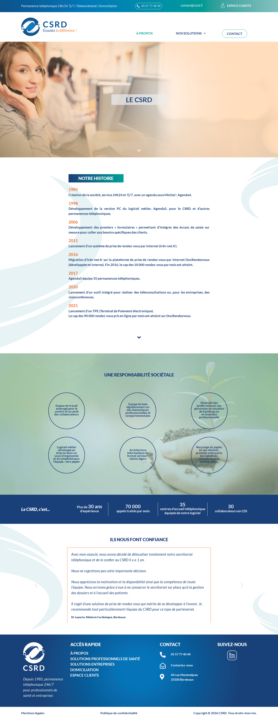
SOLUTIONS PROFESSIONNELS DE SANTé (106, 659)
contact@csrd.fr (192, 5)
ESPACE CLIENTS (84, 675)
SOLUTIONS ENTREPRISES (92, 664)
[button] (36, 585)
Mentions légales (32, 713)
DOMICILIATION (84, 670)
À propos (144, 33)
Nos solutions (191, 33)
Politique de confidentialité (118, 713)
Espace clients (239, 5)
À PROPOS (79, 653)
